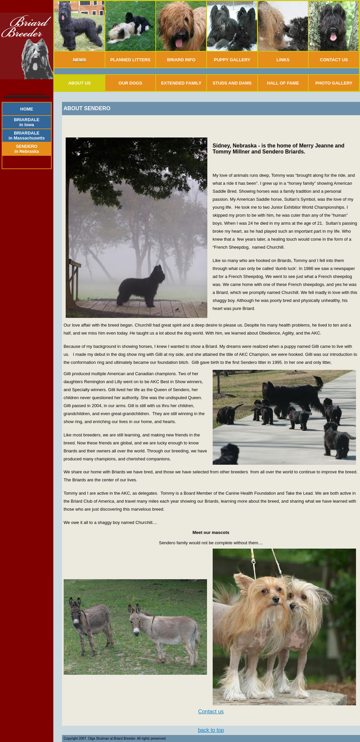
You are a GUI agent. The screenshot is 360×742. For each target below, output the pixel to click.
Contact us (211, 711)
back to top (211, 730)
